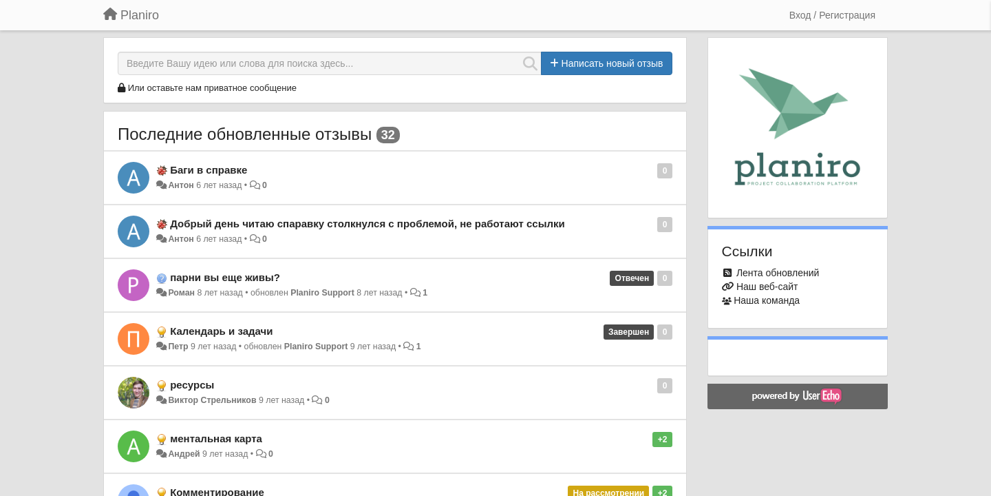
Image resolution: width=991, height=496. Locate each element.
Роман (181, 293)
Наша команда (767, 300)
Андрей (184, 454)
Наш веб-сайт (767, 286)
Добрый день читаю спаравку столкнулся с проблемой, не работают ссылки (367, 223)
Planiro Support (322, 293)
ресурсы (192, 385)
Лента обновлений (777, 272)
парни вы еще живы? (225, 277)
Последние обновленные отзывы (245, 134)
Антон (180, 185)
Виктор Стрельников (212, 400)
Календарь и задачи (221, 331)
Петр (178, 346)
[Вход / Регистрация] (832, 15)
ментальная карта (216, 438)
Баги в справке (208, 170)
